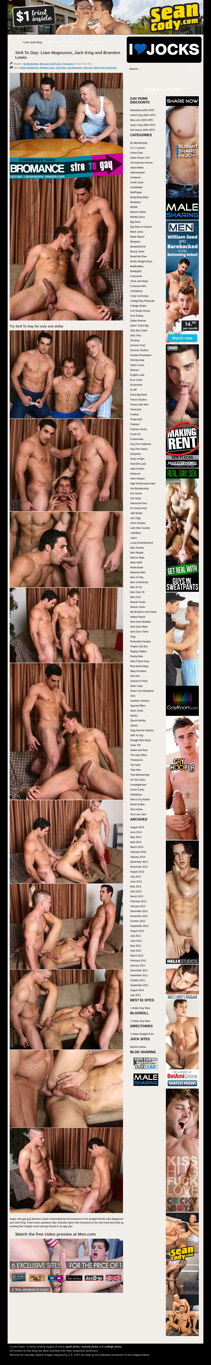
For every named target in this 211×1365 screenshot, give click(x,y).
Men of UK (136, 587)
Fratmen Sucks (138, 429)
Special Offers (138, 705)
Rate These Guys (139, 661)
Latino (133, 537)
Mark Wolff (136, 562)
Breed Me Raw (138, 256)
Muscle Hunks (138, 602)
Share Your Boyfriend (142, 690)
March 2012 (136, 955)
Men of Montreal (139, 582)
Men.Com (44, 64)
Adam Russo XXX (140, 157)
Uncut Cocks (137, 789)
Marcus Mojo (137, 557)
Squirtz (134, 725)
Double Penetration (140, 355)
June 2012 (136, 940)
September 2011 (139, 985)
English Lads (137, 375)
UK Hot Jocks (137, 779)
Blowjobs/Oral (137, 246)
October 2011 (137, 980)
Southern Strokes (139, 700)
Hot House (136, 493)
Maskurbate (136, 567)
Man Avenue (137, 547)
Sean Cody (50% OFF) (142, 125)
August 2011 (137, 990)
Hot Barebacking (139, 488)
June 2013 (136, 881)
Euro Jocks (136, 379)
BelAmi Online (138, 212)
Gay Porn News (139, 449)
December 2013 (139, 861)
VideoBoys (136, 794)
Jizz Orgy (135, 518)
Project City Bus (139, 646)
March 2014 (136, 847)
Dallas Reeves (138, 320)
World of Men (137, 804)
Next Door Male (138, 626)
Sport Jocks (136, 710)
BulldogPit (135, 271)
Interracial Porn (138, 503)
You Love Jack (138, 814)
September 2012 (139, 926)
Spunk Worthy (138, 720)
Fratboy (134, 414)
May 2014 (135, 837)
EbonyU (134, 370)
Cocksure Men (138, 286)
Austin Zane (136, 182)
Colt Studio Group (140, 310)
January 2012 (137, 965)
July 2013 (135, 876)
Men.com (88, 68)
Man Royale (136, 552)
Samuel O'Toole (139, 681)
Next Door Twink (139, 631)
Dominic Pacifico (139, 350)
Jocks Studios (137, 523)
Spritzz (134, 715)
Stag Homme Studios (142, 730)
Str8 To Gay (56, 64)
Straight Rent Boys (140, 740)
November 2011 (139, 975)
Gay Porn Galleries (140, 444)
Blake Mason (137, 236)
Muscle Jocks (137, 607)
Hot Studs (135, 498)
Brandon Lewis (47, 68)
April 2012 (135, 950)
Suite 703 (135, 745)
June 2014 (136, 832)
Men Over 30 (137, 592)
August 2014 (137, 827)
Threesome (68, 64)
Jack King (61, 68)
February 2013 (138, 901)
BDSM (133, 207)
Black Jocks (136, 231)
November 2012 (139, 916)
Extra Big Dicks (138, 394)
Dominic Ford (137, 345)
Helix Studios (137, 478)
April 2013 (135, 891)
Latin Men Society (140, 528)
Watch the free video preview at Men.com (55, 1234)
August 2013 (137, 871)
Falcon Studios (138, 399)
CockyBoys (136, 291)
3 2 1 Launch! (137, 147)
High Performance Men (143, 483)
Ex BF (133, 389)
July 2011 (135, 995)
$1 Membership (31, 64)
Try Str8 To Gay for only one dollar (36, 326)
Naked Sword (137, 616)
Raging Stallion (138, 651)
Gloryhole (135, 454)
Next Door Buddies (140, 621)
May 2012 (135, 945)
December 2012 (139, 911)
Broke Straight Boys (141, 261)
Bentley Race (137, 217)
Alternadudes (137, 172)
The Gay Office (138, 755)
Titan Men (135, 769)
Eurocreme (136, 384)
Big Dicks (135, 222)
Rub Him (135, 676)
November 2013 (139, 866)
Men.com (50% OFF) (141, 120)
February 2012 (138, 960)
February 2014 (138, 852)
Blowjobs (135, 241)
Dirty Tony (135, 335)
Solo (132, 695)
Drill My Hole (137, 360)
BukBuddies (136, 266)
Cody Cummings (139, 296)
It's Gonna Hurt (138, 508)
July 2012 (135, 935)
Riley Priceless (138, 671)
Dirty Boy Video (138, 330)
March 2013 (136, 896)
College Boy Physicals (142, 300)
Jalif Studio (136, 513)
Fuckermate (136, 439)
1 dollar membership (29, 68)
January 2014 (137, 856)
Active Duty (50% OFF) (143, 115)
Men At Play (136, 577)
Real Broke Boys (139, 666)
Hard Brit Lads (138, 463)
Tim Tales (135, 765)
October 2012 (137, 921)
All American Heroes (141, 162)
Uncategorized (138, 784)
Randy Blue (136, 656)
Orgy (133, 636)
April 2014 (135, 842)
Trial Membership (139, 774)
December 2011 (139, 970)
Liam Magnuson (75, 68)
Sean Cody (136, 686)
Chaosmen (136, 276)
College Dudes (138, 305)
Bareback (135, 202)
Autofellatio (136, 187)
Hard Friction (137, 468)
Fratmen (134, 424)
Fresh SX (135, 434)
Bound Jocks (137, 251)
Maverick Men (138, 572)
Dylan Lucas (137, 365)
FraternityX (136, 419)
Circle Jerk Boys (139, 281)
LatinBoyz (135, 533)
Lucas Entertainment (141, 542)
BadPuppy (136, 192)
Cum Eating (136, 315)
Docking (134, 340)
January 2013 (137, 906)
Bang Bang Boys (139, 197)
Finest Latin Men (139, 404)
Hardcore (135, 473)
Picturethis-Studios (140, 641)
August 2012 (137, 931)
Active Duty (136, 152)
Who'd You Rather (140, 799)
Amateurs (135, 177)
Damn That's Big (139, 325)
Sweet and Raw (139, 750)
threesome (111, 68)
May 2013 (135, 886)
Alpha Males (137, 167)
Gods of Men (137, 458)
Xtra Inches (136, 809)
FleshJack (135, 409)
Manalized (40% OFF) (142, 110)
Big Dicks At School (141, 226)
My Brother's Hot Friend (143, 612)
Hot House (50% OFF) (142, 130)
